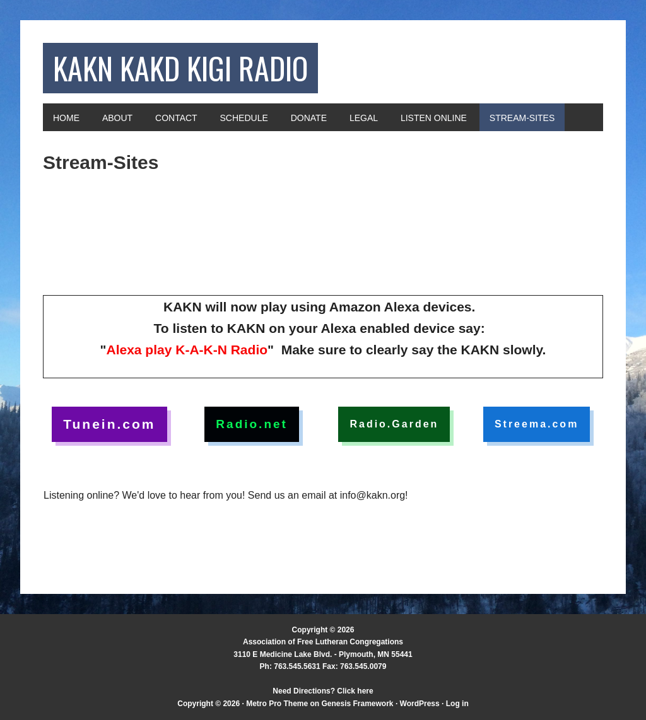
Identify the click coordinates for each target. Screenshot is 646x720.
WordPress (420, 703)
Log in (457, 703)
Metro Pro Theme (277, 703)
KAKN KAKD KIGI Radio (180, 67)
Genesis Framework (357, 703)
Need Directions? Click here (323, 691)
